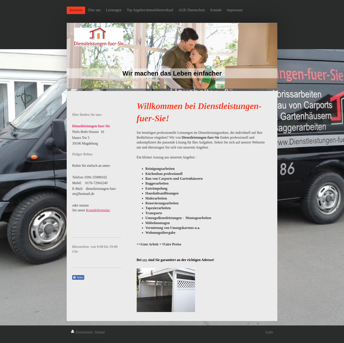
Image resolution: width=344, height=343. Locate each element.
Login (269, 332)
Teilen (78, 277)
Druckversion (82, 332)
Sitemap (100, 332)
